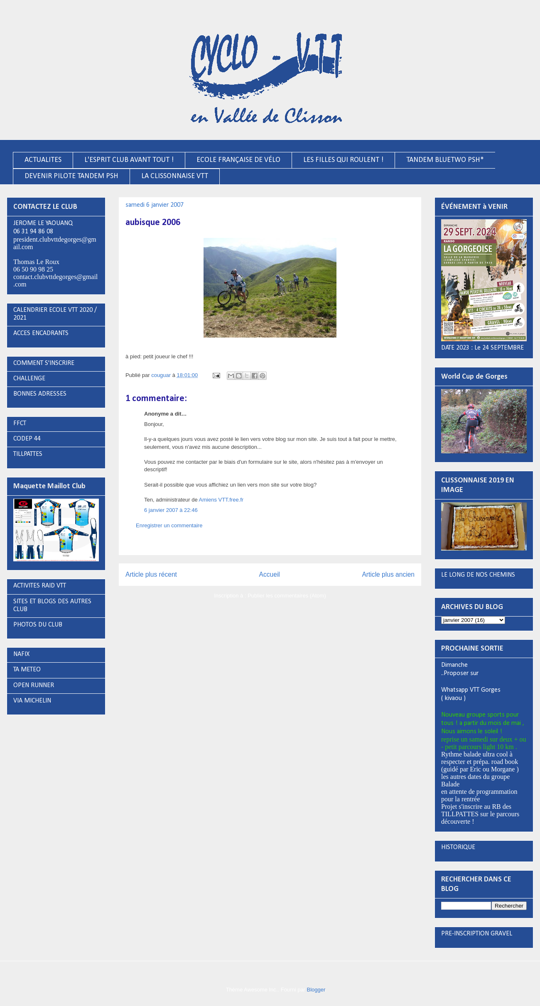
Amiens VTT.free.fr (221, 500)
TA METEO (27, 669)
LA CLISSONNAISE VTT (174, 176)
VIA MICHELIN (32, 701)
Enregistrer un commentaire (169, 525)
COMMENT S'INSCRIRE (43, 363)
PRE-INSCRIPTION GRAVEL (476, 933)
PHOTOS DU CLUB (37, 625)
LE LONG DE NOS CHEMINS (478, 575)
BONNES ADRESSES (39, 394)
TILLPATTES (27, 454)
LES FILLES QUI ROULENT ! (343, 160)
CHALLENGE (29, 378)
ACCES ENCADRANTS (41, 333)
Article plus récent (151, 574)
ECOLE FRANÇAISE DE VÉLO (238, 160)
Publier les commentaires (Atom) (287, 595)
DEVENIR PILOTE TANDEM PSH (71, 176)
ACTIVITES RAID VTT (39, 586)
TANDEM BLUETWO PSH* (445, 160)
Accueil (269, 574)
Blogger (316, 989)
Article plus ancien (388, 574)
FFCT (19, 423)
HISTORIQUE (458, 847)
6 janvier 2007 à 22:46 (171, 510)
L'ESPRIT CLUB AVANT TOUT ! (129, 160)
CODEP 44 (27, 439)
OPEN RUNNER (33, 685)
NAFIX (21, 654)
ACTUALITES (43, 160)
